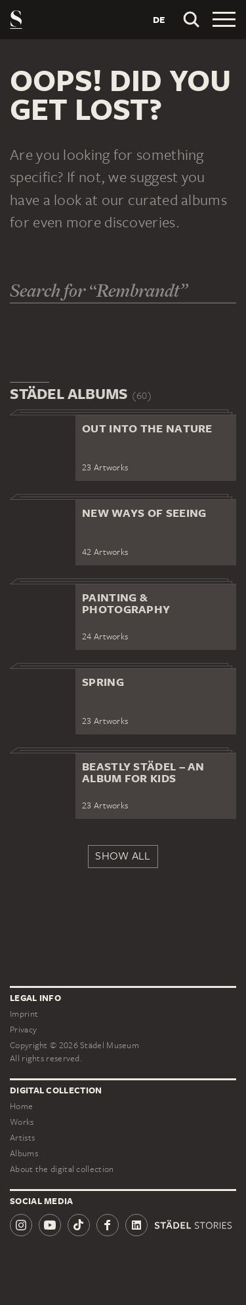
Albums (24, 1153)
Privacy (23, 1029)
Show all (122, 855)
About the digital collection (61, 1169)
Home (21, 1106)
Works (22, 1121)
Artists (22, 1137)
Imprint (24, 1013)
